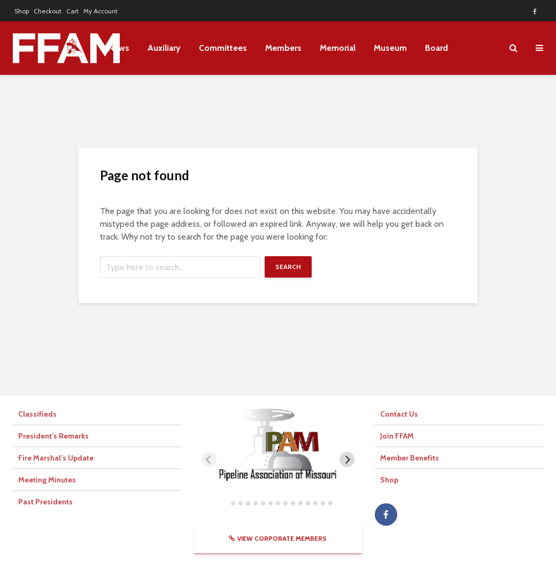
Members (283, 48)
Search (288, 267)
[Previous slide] (209, 459)
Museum (390, 48)
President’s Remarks (53, 436)
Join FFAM (397, 436)
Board (436, 48)
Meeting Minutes (47, 480)
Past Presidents (45, 501)
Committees (223, 48)
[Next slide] (346, 459)
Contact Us (399, 414)
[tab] (225, 503)
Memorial (338, 48)
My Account (100, 11)
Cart (72, 11)
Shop (21, 11)
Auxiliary (164, 48)
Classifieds (37, 414)
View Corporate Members (278, 538)
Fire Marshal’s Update (56, 458)
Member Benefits (409, 458)
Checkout (47, 11)
